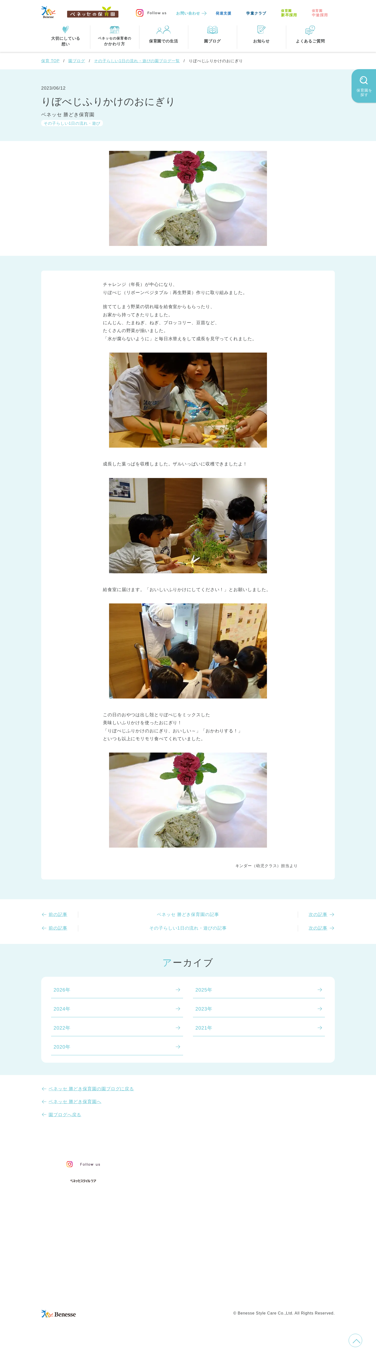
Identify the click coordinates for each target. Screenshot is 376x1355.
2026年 (62, 990)
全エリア (159, 1242)
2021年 (203, 1028)
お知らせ (272, 1164)
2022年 (62, 1028)
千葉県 (210, 1252)
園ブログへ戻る (65, 1114)
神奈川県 (183, 1252)
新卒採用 (289, 13)
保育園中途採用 (257, 1296)
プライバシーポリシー (167, 1296)
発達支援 (224, 13)
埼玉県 (156, 1263)
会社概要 (221, 1286)
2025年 (203, 990)
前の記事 (58, 914)
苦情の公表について (287, 1175)
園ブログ (76, 61)
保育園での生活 (165, 1208)
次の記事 (318, 914)
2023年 (203, 1009)
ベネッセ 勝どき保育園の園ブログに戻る (91, 1088)
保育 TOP (50, 61)
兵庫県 (180, 1263)
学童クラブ (256, 13)
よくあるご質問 (282, 1187)
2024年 (62, 1009)
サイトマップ (192, 1286)
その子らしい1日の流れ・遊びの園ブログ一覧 (137, 61)
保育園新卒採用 (296, 1296)
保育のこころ (164, 1172)
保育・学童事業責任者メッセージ (187, 1162)
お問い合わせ (188, 13)
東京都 (156, 1252)
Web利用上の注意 (215, 1296)
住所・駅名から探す (172, 1232)
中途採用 (320, 13)
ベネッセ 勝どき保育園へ (75, 1101)
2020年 (62, 1047)
